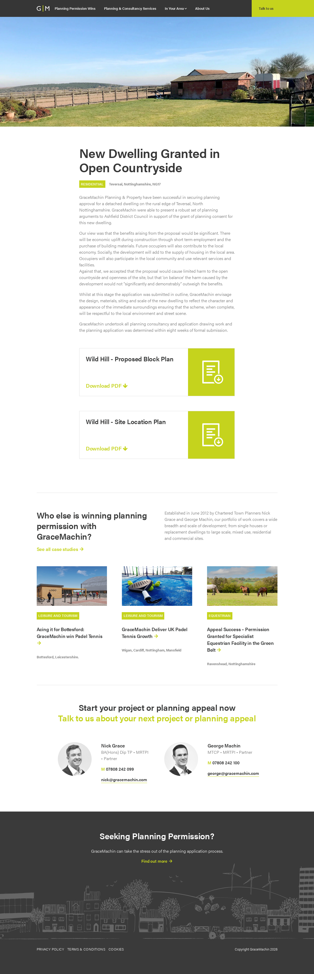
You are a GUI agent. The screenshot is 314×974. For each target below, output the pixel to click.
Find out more (157, 861)
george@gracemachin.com (233, 773)
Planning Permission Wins (75, 8)
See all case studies (60, 549)
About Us (202, 8)
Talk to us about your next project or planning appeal (157, 718)
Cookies (116, 949)
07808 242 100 (226, 763)
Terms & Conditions (86, 949)
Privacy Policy (50, 949)
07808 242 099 (120, 769)
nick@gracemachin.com (124, 779)
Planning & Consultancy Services (130, 8)
